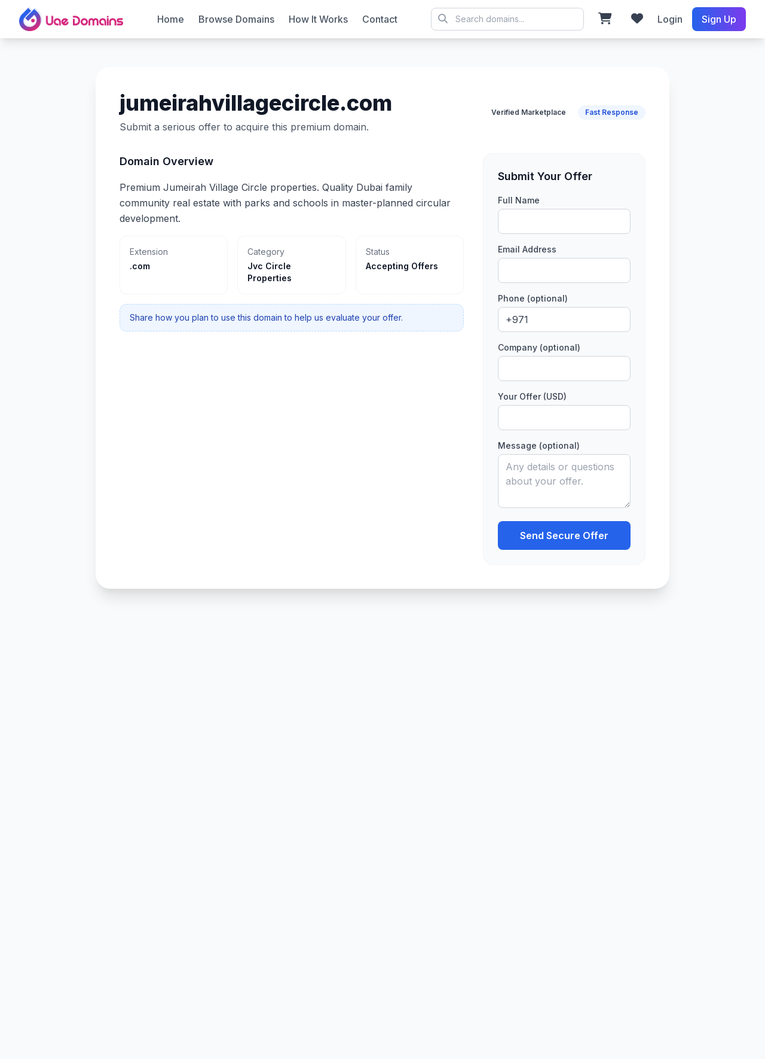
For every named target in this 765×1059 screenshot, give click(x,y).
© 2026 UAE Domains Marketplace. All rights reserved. (507, 19)
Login (670, 19)
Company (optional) (539, 347)
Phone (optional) (533, 298)
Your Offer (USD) (532, 396)
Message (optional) (539, 445)
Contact (379, 19)
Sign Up (719, 19)
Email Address (527, 249)
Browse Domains (236, 19)
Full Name (519, 200)
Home (170, 19)
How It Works (318, 19)
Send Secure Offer (564, 535)
